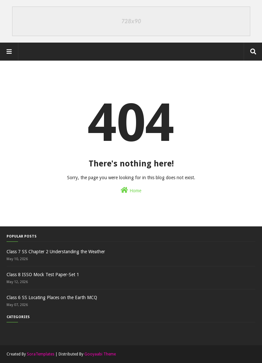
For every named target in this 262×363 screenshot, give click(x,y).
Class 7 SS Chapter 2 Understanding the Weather (56, 251)
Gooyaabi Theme (100, 354)
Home (131, 190)
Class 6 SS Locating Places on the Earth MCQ (52, 297)
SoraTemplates (40, 354)
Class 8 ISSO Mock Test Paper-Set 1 (43, 274)
